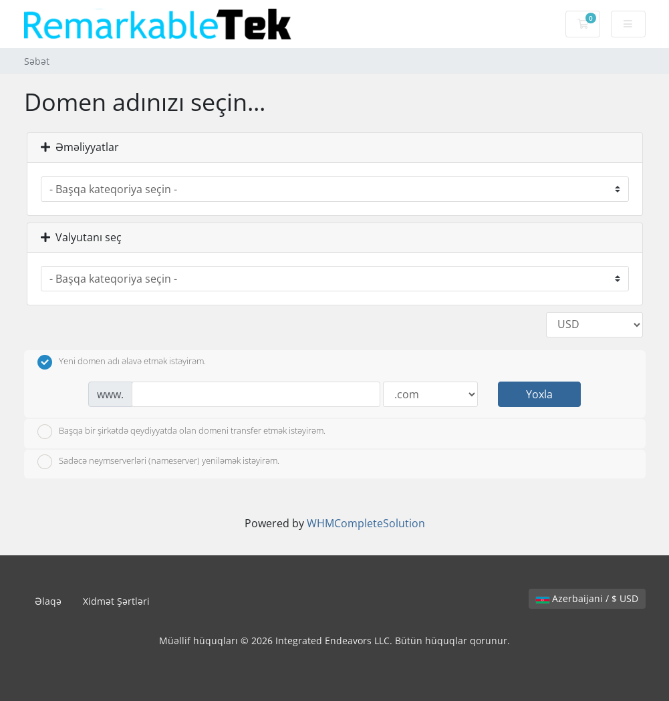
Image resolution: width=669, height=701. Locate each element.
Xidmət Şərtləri (116, 601)
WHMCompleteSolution (366, 523)
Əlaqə (48, 601)
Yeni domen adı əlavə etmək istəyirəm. (121, 362)
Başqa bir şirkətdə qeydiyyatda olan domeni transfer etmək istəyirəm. (181, 431)
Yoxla (539, 394)
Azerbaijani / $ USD (587, 598)
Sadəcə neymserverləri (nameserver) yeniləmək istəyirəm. (158, 461)
